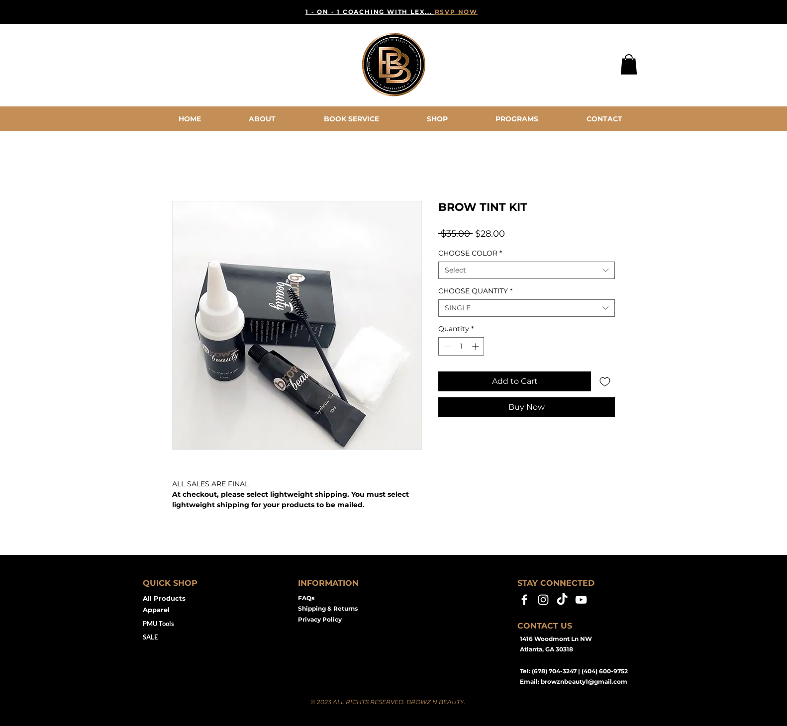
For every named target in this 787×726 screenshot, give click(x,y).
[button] (628, 64)
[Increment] (476, 346)
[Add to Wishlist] (605, 381)
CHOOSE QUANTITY (475, 291)
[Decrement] (446, 346)
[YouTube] (581, 600)
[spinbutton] (461, 346)
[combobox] (526, 270)
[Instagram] (543, 600)
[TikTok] (562, 600)
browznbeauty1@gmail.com (584, 681)
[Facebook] (524, 600)
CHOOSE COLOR (470, 253)
